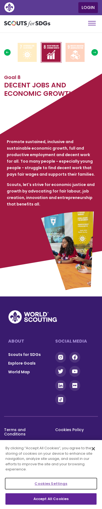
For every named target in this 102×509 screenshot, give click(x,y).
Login (88, 7)
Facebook (74, 357)
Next (94, 52)
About (16, 341)
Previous (7, 52)
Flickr (74, 385)
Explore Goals (22, 363)
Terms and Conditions (15, 432)
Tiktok (60, 399)
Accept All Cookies (51, 498)
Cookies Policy (69, 430)
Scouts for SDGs (24, 354)
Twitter (60, 371)
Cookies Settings (51, 483)
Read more (27, 52)
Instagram (60, 357)
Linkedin (60, 385)
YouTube (74, 371)
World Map (19, 372)
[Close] (93, 449)
